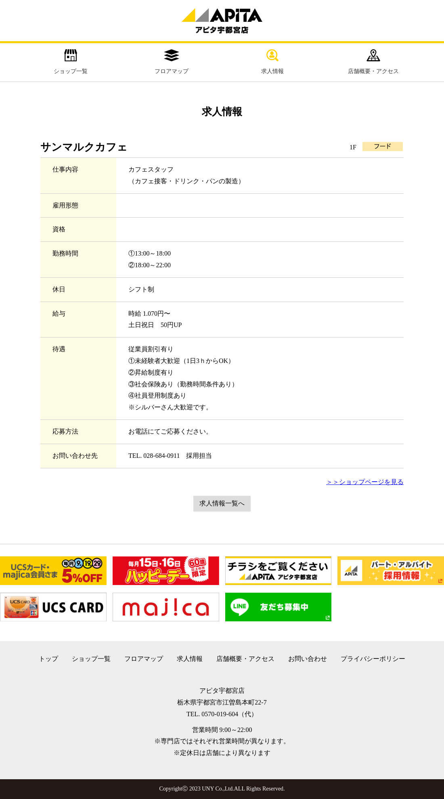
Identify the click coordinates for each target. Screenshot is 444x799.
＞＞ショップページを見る (365, 481)
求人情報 (272, 61)
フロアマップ (171, 61)
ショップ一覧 (71, 61)
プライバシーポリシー (373, 658)
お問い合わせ (307, 658)
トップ (48, 658)
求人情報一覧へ (222, 503)
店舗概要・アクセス (373, 61)
